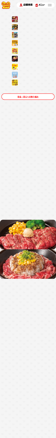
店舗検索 (26, 5)
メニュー (40, 5)
